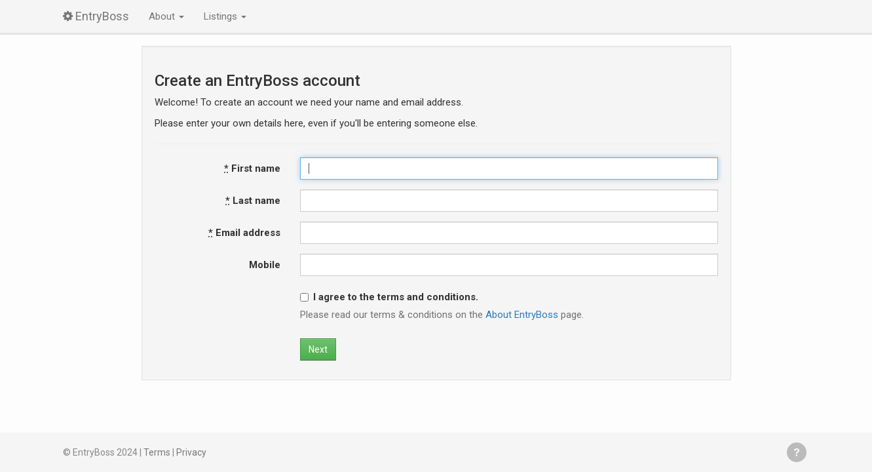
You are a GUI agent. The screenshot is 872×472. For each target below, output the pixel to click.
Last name (252, 200)
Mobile (264, 265)
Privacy (191, 452)
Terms (156, 452)
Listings (225, 16)
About (166, 16)
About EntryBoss (521, 315)
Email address (244, 233)
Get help (796, 452)
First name (252, 168)
